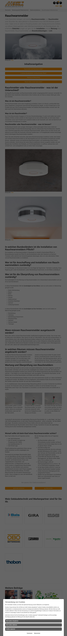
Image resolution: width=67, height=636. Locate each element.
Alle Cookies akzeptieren (12, 621)
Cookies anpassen (10, 629)
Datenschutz (37, 633)
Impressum (29, 633)
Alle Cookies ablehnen (11, 625)
